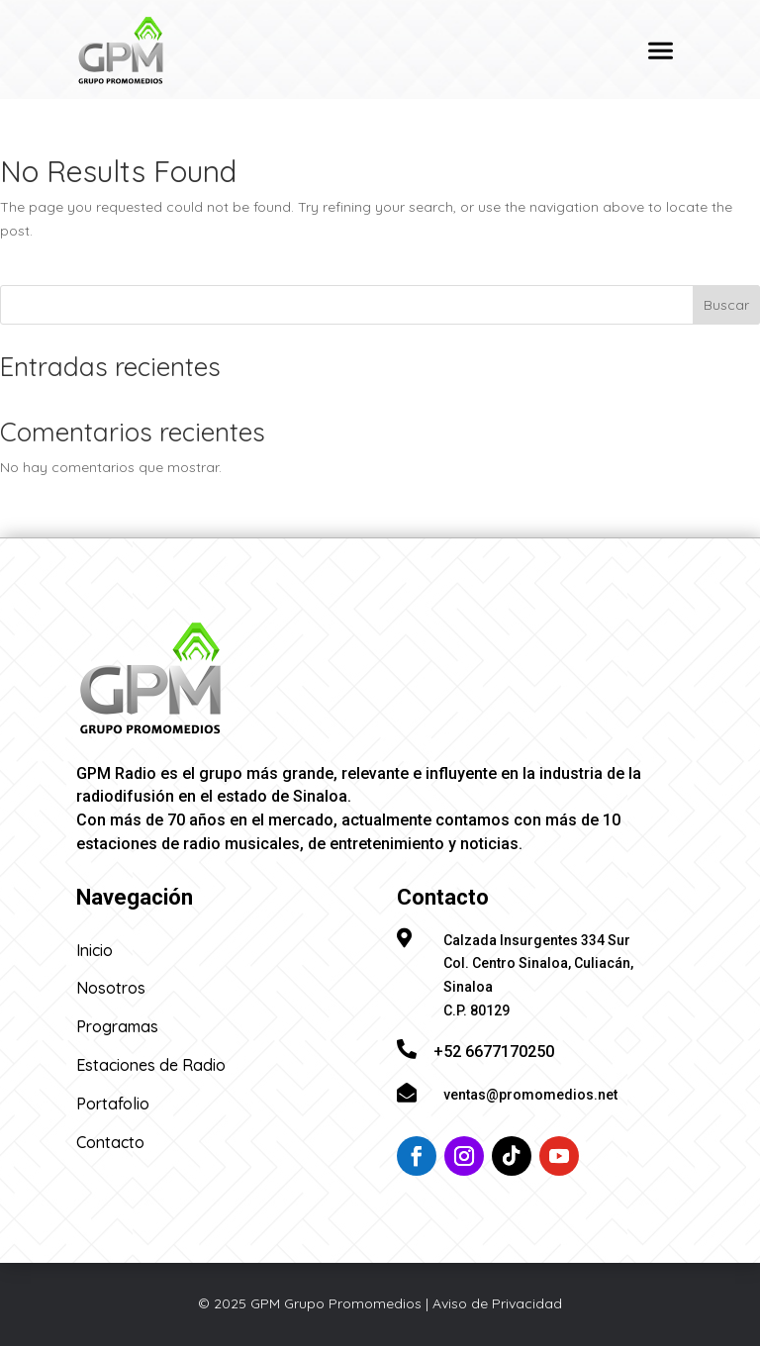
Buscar (726, 305)
